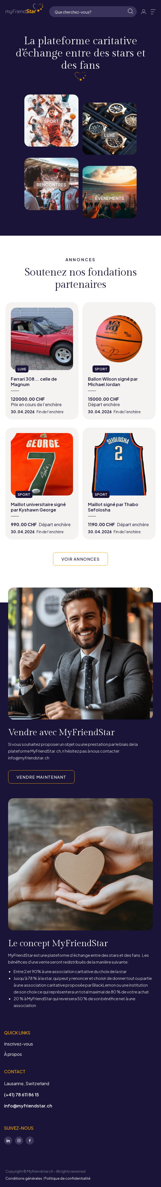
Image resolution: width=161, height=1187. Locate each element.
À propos (13, 1054)
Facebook (30, 1140)
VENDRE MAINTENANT (41, 776)
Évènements (110, 221)
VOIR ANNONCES (80, 559)
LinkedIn (8, 1140)
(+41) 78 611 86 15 (21, 1094)
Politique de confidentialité (67, 1178)
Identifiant (143, 11)
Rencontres (51, 213)
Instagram (19, 1140)
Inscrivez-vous (18, 1044)
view (41, 360)
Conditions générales (23, 1178)
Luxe (110, 158)
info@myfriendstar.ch (28, 1106)
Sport (51, 150)
